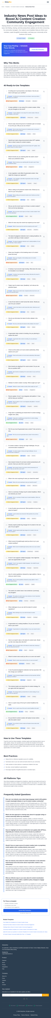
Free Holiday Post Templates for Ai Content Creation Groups (15, 922)
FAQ (3, 969)
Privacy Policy (16, 1015)
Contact (4, 984)
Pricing (3, 964)
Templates (7, 6)
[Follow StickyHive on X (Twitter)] (27, 999)
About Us (4, 976)
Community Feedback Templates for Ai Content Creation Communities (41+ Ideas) (20, 929)
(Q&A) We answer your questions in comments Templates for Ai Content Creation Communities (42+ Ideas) (25, 931)
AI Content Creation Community (17, 6)
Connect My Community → (38, 49)
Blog (3, 982)
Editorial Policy (34, 1015)
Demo (3, 962)
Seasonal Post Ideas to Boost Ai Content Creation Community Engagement (18, 924)
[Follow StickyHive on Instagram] (24, 999)
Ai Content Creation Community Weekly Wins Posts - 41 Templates (17, 934)
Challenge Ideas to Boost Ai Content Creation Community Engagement (17, 927)
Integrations (5, 966)
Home (3, 6)
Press (3, 978)
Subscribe (45, 995)
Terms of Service (25, 1015)
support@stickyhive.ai (7, 953)
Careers (4, 980)
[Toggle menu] (48, 2)
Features (4, 960)
